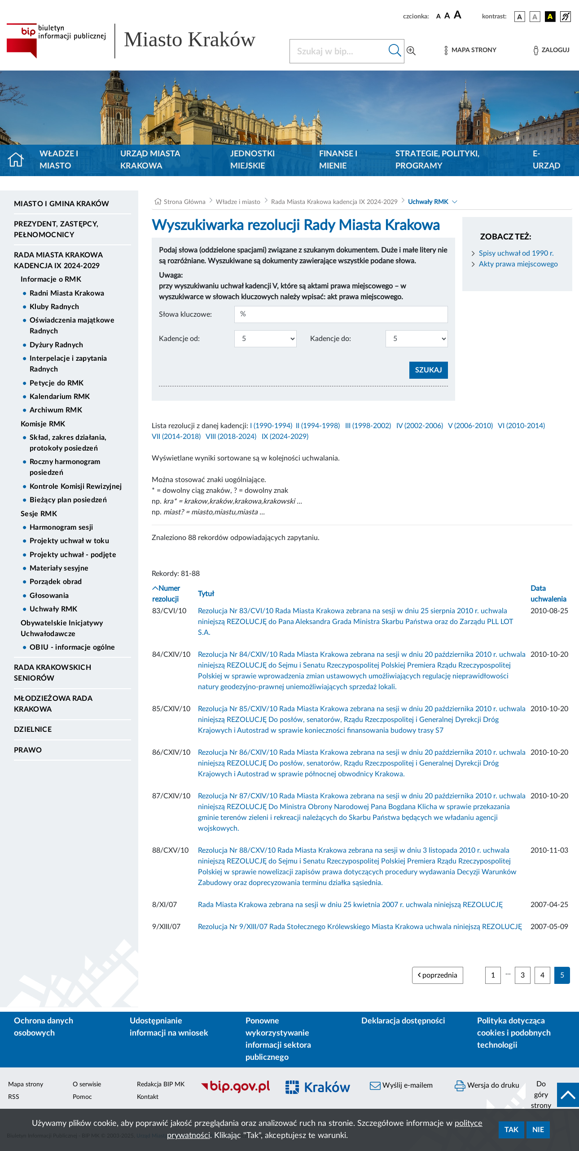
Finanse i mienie (338, 160)
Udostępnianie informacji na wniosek (169, 1027)
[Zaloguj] (552, 50)
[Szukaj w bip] (395, 51)
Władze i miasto (58, 160)
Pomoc (82, 1097)
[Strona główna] (19, 160)
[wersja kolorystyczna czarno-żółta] (550, 16)
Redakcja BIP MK (160, 1084)
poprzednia (437, 975)
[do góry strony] (552, 1095)
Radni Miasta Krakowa (67, 293)
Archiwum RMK (56, 410)
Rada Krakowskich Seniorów (52, 673)
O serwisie (87, 1084)
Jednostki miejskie (252, 160)
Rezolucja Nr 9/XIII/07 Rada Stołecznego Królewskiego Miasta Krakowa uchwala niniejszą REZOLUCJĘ (360, 926)
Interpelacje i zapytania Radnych (68, 364)
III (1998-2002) (368, 425)
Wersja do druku (487, 1085)
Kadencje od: (179, 338)
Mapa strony (25, 1084)
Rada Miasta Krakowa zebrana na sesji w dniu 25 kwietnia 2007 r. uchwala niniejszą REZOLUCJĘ (350, 904)
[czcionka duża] (466, 15)
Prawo (28, 750)
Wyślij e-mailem (401, 1085)
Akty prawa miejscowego (518, 264)
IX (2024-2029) (285, 436)
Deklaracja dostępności (403, 1021)
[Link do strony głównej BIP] (142, 41)
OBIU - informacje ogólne (72, 647)
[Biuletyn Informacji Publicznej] (235, 1092)
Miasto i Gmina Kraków (62, 204)
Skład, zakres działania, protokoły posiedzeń (68, 443)
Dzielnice (33, 729)
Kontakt (147, 1097)
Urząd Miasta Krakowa (150, 160)
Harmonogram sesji (61, 527)
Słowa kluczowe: (185, 314)
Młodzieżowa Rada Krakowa (53, 704)
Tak (511, 1129)
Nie (538, 1129)
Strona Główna (185, 202)
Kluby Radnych (54, 306)
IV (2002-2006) (419, 425)
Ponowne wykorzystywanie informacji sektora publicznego (278, 1039)
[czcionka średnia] (447, 16)
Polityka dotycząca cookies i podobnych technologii (514, 1033)
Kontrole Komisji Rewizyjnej (76, 486)
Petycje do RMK (56, 383)
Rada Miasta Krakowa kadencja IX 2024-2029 (58, 261)
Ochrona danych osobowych (43, 1027)
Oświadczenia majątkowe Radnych (72, 326)
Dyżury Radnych (56, 345)
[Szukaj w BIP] (338, 51)
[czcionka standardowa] (438, 16)
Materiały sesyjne (59, 568)
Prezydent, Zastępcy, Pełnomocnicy (56, 230)
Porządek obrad (56, 581)
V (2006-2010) (470, 425)
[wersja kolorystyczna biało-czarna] (535, 16)
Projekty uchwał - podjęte (73, 554)
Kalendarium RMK (60, 396)
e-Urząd (547, 160)
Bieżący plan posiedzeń (68, 500)
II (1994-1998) (318, 425)
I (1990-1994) (271, 425)
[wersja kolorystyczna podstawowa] (519, 16)
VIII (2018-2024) (231, 436)
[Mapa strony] (470, 50)
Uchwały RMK (54, 609)
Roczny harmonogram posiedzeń (65, 467)
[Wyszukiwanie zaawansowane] (411, 51)
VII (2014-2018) (176, 436)
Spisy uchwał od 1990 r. (516, 253)
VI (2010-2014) (521, 425)
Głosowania (49, 595)
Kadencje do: (330, 338)
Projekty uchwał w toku (69, 541)
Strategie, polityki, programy (437, 160)
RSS (13, 1097)
